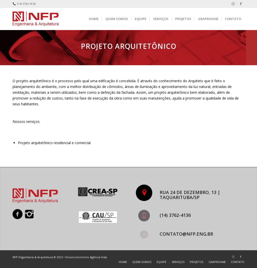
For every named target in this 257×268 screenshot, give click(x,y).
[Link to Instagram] (233, 4)
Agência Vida (98, 257)
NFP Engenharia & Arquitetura (33, 257)
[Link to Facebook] (240, 4)
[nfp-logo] (37, 19)
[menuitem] (94, 19)
